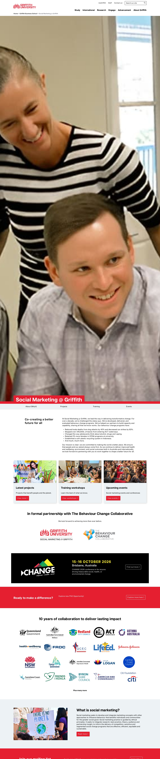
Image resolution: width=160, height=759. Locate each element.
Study (77, 10)
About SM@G (31, 406)
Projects (63, 406)
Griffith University (25, 6)
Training (96, 406)
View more (21, 498)
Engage (111, 10)
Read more (82, 734)
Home (16, 13)
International (89, 10)
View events (112, 498)
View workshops (69, 498)
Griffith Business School (28, 13)
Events (129, 406)
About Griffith (140, 10)
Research (101, 10)
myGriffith (102, 3)
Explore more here (135, 597)
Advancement (124, 10)
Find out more (132, 567)
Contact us (118, 3)
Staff (110, 3)
